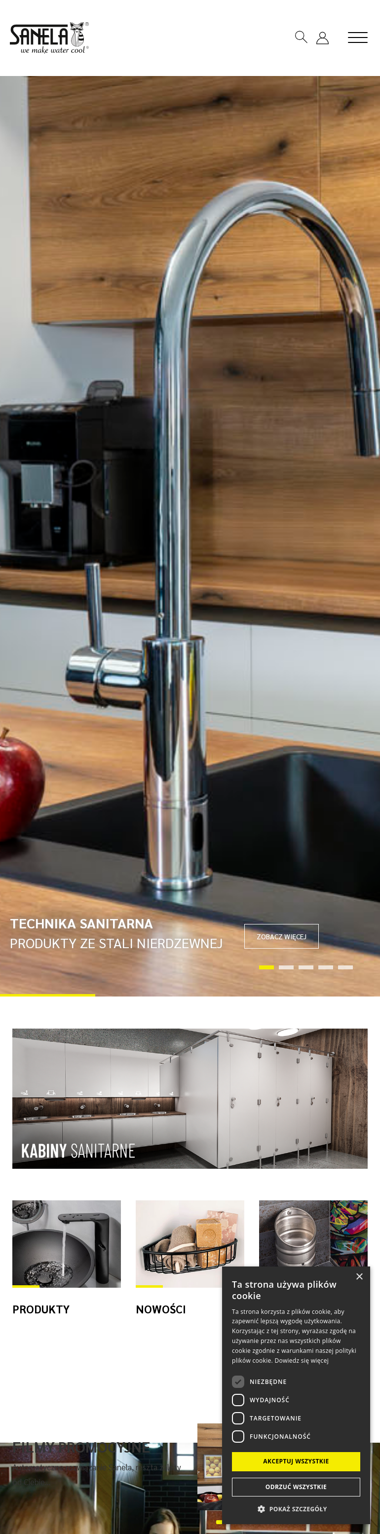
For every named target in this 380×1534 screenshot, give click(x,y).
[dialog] (296, 1395)
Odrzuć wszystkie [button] (296, 1487)
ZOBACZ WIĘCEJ (281, 936)
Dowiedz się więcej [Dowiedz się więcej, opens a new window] (301, 1360)
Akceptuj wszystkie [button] (296, 1461)
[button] (296, 1508)
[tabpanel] (190, 536)
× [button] (359, 1277)
